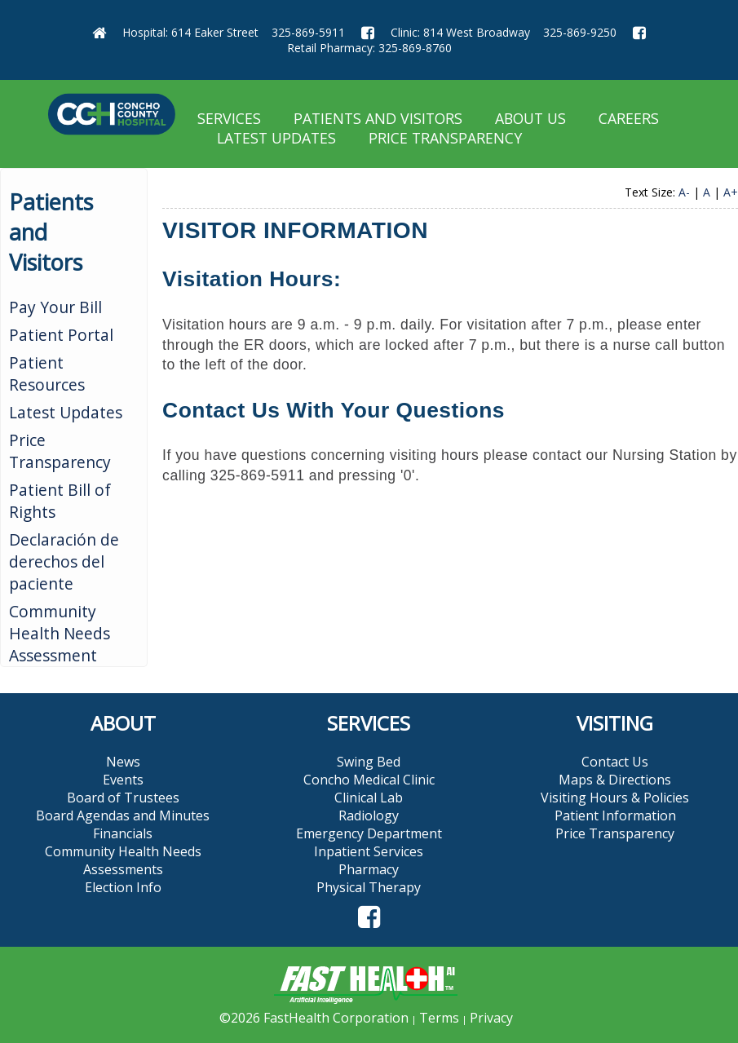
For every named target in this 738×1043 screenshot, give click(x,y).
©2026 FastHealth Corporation (314, 1018)
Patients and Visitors (378, 118)
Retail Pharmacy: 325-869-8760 (369, 47)
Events (123, 780)
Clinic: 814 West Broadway (460, 32)
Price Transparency (445, 138)
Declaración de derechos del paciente (64, 561)
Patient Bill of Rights (60, 501)
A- (684, 192)
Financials (122, 833)
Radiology (368, 815)
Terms (439, 1018)
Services (229, 118)
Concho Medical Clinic (369, 780)
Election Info (123, 887)
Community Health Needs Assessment (59, 633)
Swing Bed (368, 762)
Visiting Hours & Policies (615, 798)
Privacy (491, 1018)
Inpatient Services (368, 851)
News (123, 762)
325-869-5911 (308, 32)
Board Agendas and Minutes (123, 815)
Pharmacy (368, 869)
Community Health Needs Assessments (123, 860)
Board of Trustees (123, 798)
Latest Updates (276, 138)
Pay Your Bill (55, 307)
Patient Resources (47, 373)
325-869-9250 (579, 32)
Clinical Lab (368, 798)
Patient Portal (61, 335)
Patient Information (615, 815)
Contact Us (614, 762)
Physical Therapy (368, 887)
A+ (730, 192)
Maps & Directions (615, 780)
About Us (530, 118)
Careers (629, 118)
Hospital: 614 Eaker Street (190, 32)
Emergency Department (369, 833)
